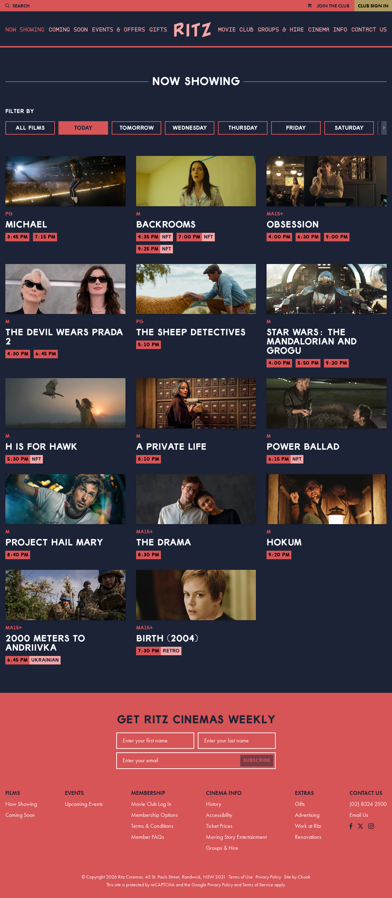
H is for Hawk (41, 446)
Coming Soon (68, 30)
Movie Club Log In (151, 804)
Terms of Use (241, 877)
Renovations (308, 837)
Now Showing (24, 30)
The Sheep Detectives (191, 332)
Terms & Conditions (152, 826)
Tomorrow (136, 128)
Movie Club (235, 30)
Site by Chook (297, 877)
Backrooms (166, 224)
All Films (30, 128)
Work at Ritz (308, 826)
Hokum (284, 542)
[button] (384, 128)
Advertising (307, 815)
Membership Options (154, 815)
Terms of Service (257, 884)
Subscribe (256, 760)
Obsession (293, 224)
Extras (304, 793)
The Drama (163, 542)
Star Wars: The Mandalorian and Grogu (312, 341)
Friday (296, 128)
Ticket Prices (219, 826)
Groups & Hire (281, 30)
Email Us (358, 815)
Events (74, 793)
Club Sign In (373, 5)
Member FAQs (147, 837)
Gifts (158, 30)
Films (12, 793)
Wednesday (190, 128)
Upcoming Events (84, 804)
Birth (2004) (167, 638)
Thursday (243, 128)
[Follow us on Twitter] (360, 826)
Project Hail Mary (54, 542)
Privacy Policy (268, 877)
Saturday (349, 128)
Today (83, 128)
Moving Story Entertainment (236, 837)
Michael (26, 224)
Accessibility (219, 815)
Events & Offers (118, 30)
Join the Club (333, 5)
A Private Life (171, 446)
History (213, 804)
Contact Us (369, 30)
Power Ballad (303, 446)
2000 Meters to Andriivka (45, 643)
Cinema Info (327, 30)
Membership (148, 793)
